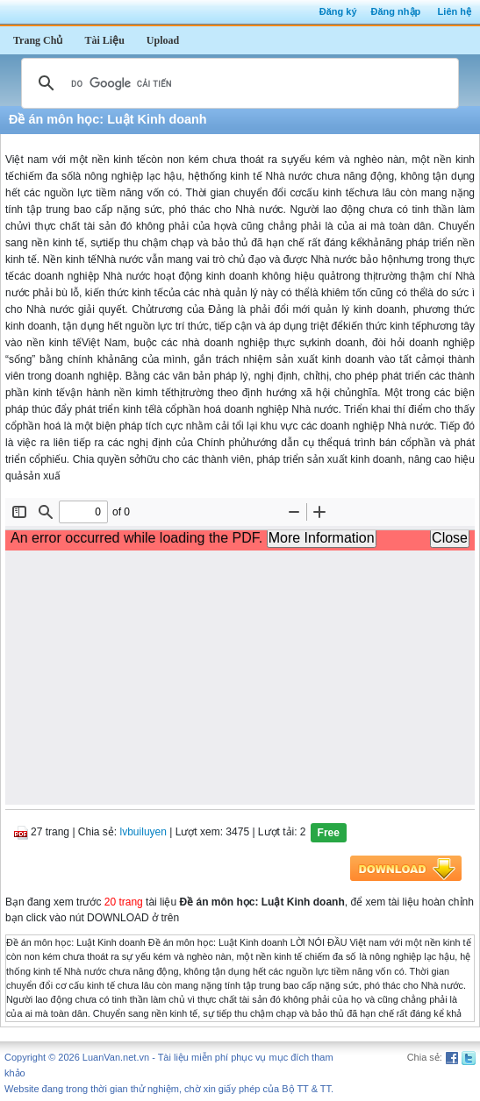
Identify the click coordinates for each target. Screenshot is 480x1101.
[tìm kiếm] (237, 83)
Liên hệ (454, 11)
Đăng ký (338, 11)
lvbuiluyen (143, 832)
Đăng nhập (396, 11)
